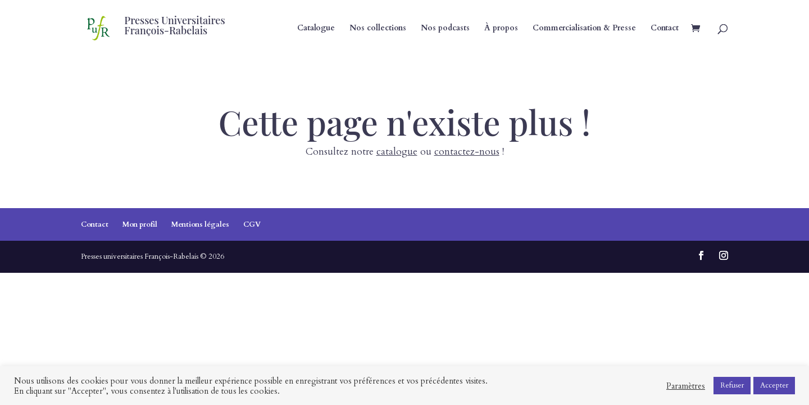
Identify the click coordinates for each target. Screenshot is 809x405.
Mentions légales (200, 224)
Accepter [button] (774, 385)
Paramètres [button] (685, 386)
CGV (252, 224)
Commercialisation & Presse (584, 28)
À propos (501, 28)
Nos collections (377, 28)
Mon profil (139, 224)
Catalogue (316, 28)
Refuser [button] (732, 385)
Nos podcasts (445, 28)
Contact (665, 28)
